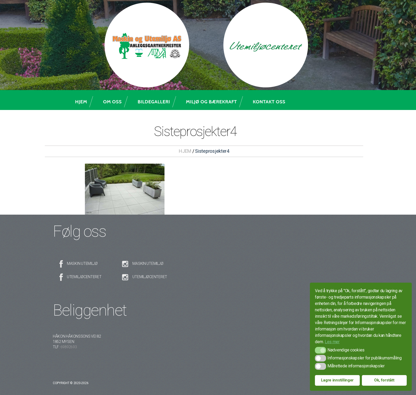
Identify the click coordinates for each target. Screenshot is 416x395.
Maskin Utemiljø (82, 263)
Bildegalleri (154, 102)
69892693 (68, 347)
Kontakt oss (269, 102)
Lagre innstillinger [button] (337, 380)
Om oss (112, 102)
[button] (320, 350)
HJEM (185, 151)
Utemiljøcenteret (84, 277)
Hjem (81, 102)
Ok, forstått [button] (384, 380)
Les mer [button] (332, 341)
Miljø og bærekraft (211, 102)
